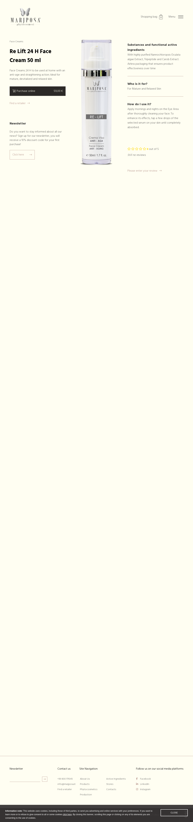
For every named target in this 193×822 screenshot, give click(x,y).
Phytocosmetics (88, 789)
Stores (109, 784)
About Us (85, 779)
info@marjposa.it (66, 784)
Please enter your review (144, 171)
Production (86, 795)
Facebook (143, 779)
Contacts (111, 789)
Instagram (143, 789)
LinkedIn (142, 784)
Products (84, 784)
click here (67, 817)
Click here (22, 154)
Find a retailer (20, 103)
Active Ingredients (116, 779)
